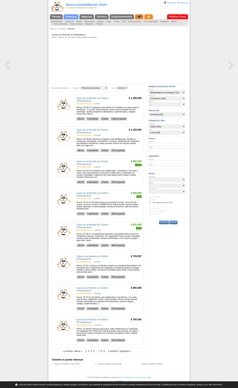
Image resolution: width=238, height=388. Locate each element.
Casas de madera (134, 21)
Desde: (151, 142)
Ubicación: (152, 177)
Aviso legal (147, 377)
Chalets (116, 21)
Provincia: (152, 95)
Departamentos (57, 21)
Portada (56, 16)
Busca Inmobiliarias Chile (86, 5)
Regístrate (184, 3)
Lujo (154, 205)
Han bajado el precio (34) (162, 202)
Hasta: (151, 147)
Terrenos (102, 16)
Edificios (174, 21)
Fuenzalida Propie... (84, 104)
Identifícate (171, 3)
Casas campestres (61, 24)
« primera (67, 351)
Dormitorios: (153, 188)
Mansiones (89, 24)
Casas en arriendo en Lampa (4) (110, 364)
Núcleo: (151, 101)
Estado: (151, 183)
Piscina (155, 214)
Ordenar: (76, 88)
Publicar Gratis (177, 16)
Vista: (114, 88)
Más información (215, 385)
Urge (154, 200)
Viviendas (71, 16)
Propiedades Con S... (84, 230)
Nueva (174, 222)
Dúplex (79, 21)
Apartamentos (89, 21)
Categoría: (152, 124)
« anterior (113, 351)
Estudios (100, 21)
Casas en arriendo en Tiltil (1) (152, 364)
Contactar (137, 377)
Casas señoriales (76, 24)
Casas (108, 21)
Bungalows (164, 21)
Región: (151, 89)
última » (78, 351)
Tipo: (150, 129)
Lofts (124, 21)
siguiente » (125, 351)
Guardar (164, 222)
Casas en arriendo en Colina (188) (67, 364)
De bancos (156, 197)
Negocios (86, 16)
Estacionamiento (159, 211)
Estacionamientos (121, 16)
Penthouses (69, 21)
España (119, 381)
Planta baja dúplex (151, 21)
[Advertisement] (120, 61)
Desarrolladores (127, 377)
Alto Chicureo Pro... (84, 198)
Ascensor (156, 208)
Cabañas (99, 24)
